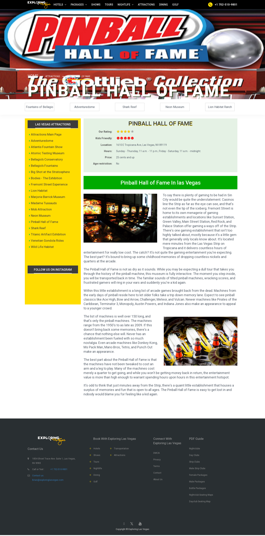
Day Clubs (194, 455)
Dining (96, 475)
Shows (96, 455)
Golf (95, 482)
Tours (96, 462)
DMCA (156, 453)
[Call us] (222, 4)
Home (33, 76)
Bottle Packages (197, 488)
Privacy (157, 460)
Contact (157, 473)
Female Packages (198, 475)
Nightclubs (194, 449)
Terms (156, 466)
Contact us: (38, 476)
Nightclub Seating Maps (201, 495)
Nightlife (97, 469)
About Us (157, 480)
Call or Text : (38, 469)
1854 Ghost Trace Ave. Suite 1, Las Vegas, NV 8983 (53, 461)
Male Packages (197, 482)
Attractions (52, 76)
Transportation (121, 449)
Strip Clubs (194, 462)
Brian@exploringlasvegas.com (47, 480)
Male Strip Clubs (197, 469)
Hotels (96, 449)
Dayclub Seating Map (199, 502)
